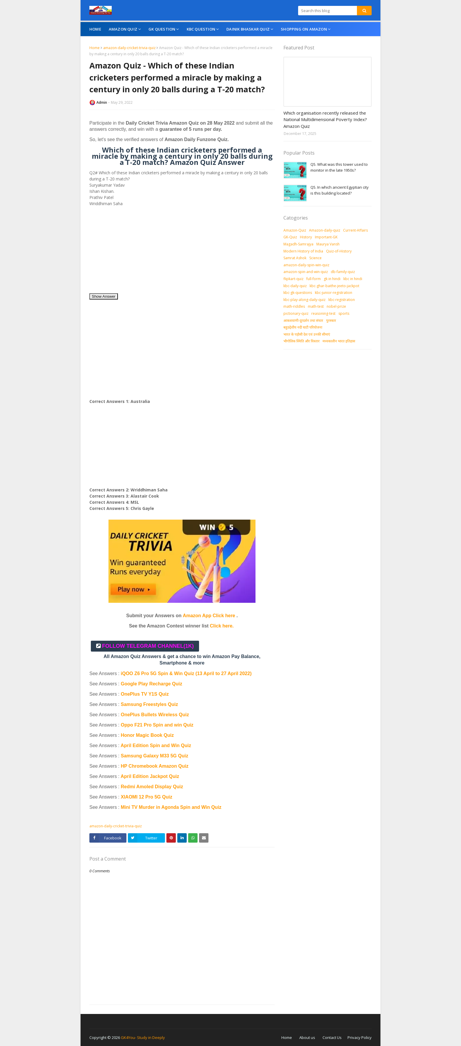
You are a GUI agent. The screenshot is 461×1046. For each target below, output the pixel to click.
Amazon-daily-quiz (324, 230)
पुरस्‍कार (331, 320)
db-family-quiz (343, 271)
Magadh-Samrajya (298, 244)
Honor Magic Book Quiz (147, 735)
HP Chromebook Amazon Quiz (154, 766)
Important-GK (326, 237)
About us (307, 1037)
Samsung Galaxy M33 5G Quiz (154, 755)
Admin (101, 102)
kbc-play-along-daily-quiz (304, 299)
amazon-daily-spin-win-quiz (306, 264)
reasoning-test (323, 313)
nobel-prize (336, 306)
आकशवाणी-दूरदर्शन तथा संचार (303, 320)
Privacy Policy (360, 1037)
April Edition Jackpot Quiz (150, 776)
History (306, 237)
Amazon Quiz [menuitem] (123, 29)
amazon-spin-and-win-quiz (305, 271)
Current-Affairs (355, 230)
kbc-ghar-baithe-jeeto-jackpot (334, 285)
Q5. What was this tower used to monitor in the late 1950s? (339, 167)
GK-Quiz (290, 237)
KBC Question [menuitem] (201, 29)
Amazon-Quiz (294, 230)
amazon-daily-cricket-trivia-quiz (129, 47)
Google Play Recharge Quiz (151, 683)
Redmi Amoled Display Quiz (152, 786)
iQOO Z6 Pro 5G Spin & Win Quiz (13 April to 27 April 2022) (186, 673)
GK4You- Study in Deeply (143, 1037)
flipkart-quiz (293, 278)
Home (94, 47)
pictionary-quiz (295, 313)
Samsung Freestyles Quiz (149, 704)
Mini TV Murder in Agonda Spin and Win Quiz (172, 807)
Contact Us (332, 1037)
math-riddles (294, 306)
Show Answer (104, 296)
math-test (316, 306)
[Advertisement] (182, 252)
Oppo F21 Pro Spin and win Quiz (158, 724)
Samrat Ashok (294, 257)
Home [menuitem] (95, 29)
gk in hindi (332, 278)
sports (343, 313)
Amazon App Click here (209, 615)
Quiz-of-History (339, 251)
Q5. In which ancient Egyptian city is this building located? (339, 190)
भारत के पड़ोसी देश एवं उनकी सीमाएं (306, 334)
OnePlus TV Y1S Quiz (145, 694)
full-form (313, 278)
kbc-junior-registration (333, 292)
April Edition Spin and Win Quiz (156, 745)
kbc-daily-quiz (295, 285)
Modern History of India (303, 251)
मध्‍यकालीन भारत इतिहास (339, 341)
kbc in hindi (352, 278)
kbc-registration (341, 299)
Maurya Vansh (328, 244)
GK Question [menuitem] (161, 29)
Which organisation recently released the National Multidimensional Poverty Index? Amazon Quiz (325, 119)
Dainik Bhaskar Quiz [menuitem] (248, 29)
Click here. (222, 625)
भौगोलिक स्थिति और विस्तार (301, 341)
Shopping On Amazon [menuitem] (304, 29)
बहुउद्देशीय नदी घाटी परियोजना (302, 327)
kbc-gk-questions (297, 292)
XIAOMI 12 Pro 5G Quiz (146, 796)
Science (315, 257)
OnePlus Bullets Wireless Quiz (155, 714)
